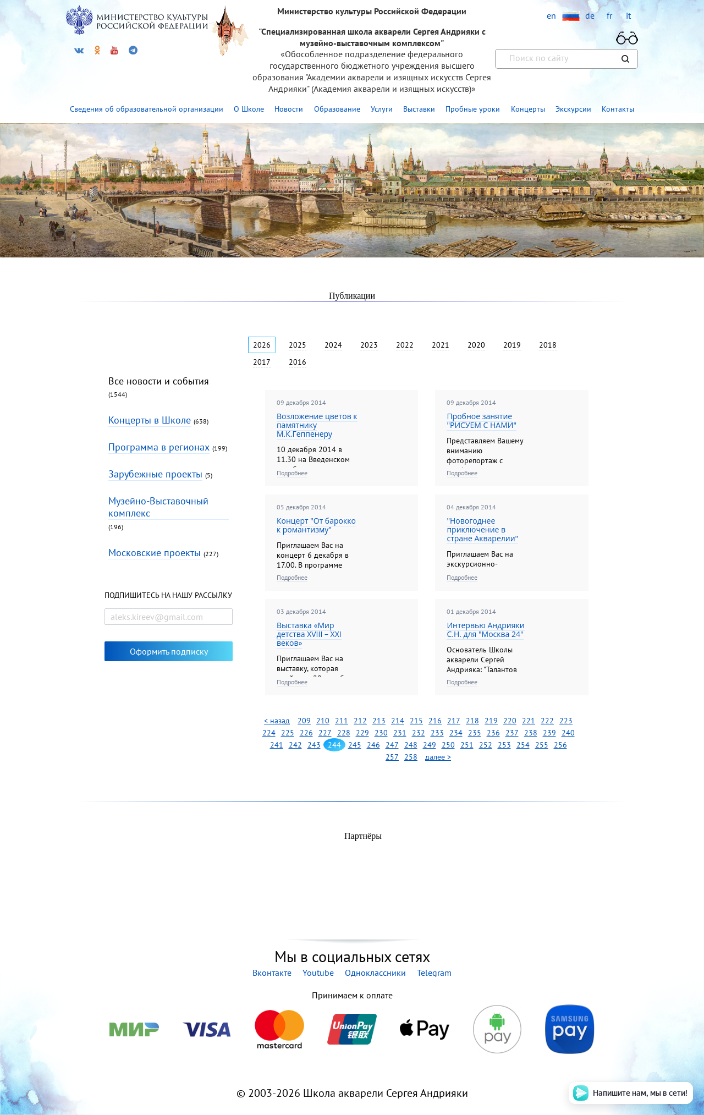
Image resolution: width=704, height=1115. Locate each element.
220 (509, 721)
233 (437, 733)
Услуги (382, 109)
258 (410, 757)
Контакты (618, 109)
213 (379, 721)
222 (547, 721)
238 (530, 733)
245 (354, 745)
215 (416, 721)
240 (568, 733)
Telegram (434, 972)
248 (410, 745)
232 (418, 733)
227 (325, 733)
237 (512, 733)
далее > (438, 757)
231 (399, 733)
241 (276, 745)
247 (392, 745)
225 (287, 733)
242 (295, 745)
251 (467, 745)
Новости (288, 109)
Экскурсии (573, 109)
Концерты (528, 109)
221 (528, 721)
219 (491, 721)
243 (314, 745)
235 (474, 733)
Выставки (419, 109)
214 (397, 721)
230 (381, 733)
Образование (337, 109)
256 (560, 745)
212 (360, 721)
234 (456, 733)
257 (392, 757)
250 (448, 745)
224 (269, 733)
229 (362, 733)
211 (341, 721)
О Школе (249, 109)
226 (306, 733)
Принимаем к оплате (352, 995)
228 (343, 733)
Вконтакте (272, 972)
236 (493, 733)
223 (566, 721)
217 (453, 721)
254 (523, 745)
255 (541, 745)
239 (549, 733)
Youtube (318, 972)
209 (304, 721)
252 (485, 745)
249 (429, 745)
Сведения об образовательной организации (146, 109)
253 (504, 745)
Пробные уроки (473, 109)
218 (472, 721)
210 (322, 721)
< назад (277, 721)
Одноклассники (375, 972)
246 (373, 745)
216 (435, 721)
